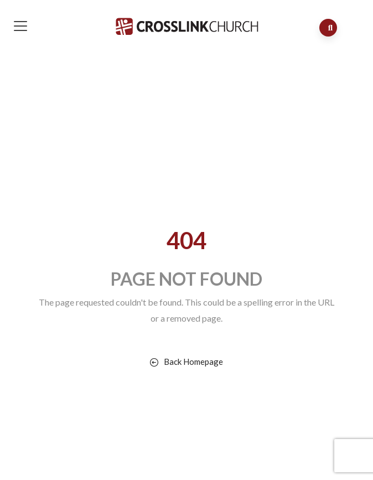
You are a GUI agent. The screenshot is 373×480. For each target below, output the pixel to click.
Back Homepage (186, 362)
